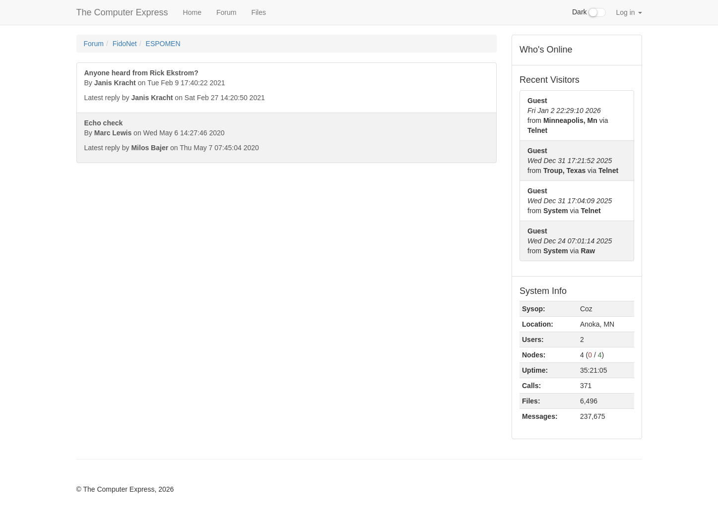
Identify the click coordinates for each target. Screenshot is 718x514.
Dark (589, 12)
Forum (226, 12)
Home (192, 12)
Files (258, 12)
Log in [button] (629, 12)
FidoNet (125, 44)
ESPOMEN (163, 44)
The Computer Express (122, 12)
